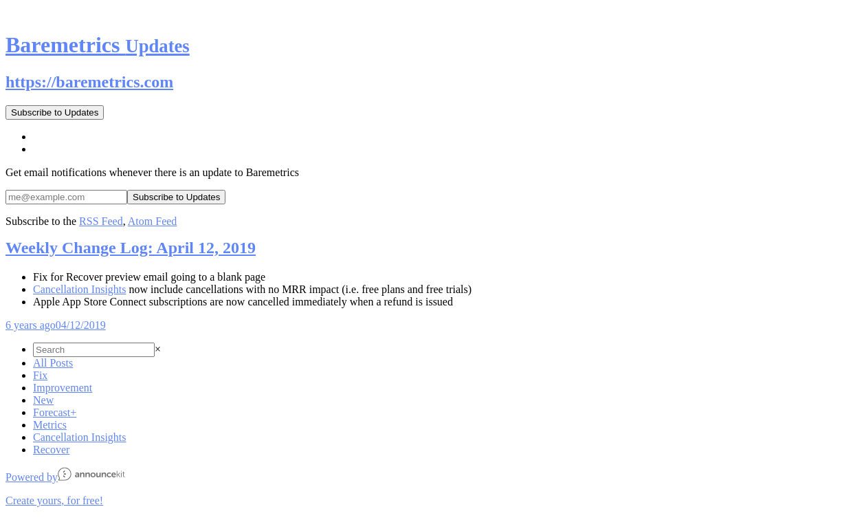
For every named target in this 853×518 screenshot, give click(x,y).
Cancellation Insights (79, 289)
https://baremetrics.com (89, 82)
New (43, 400)
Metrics (50, 425)
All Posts (53, 363)
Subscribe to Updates (54, 112)
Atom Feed (152, 221)
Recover (51, 449)
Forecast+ (54, 412)
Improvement (62, 387)
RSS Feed (101, 221)
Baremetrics (97, 44)
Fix (40, 375)
